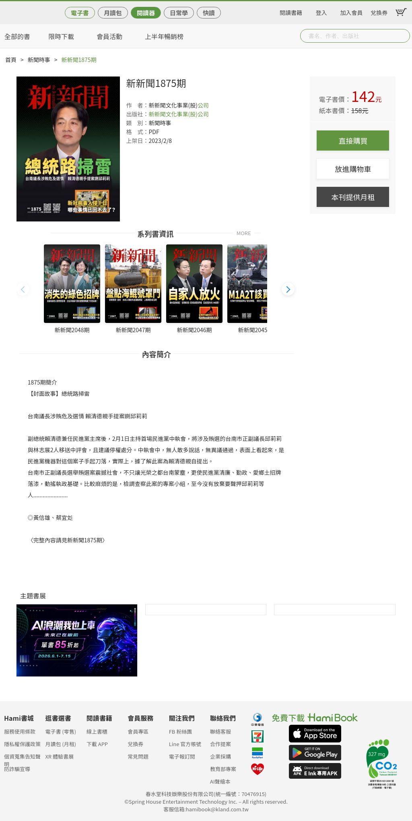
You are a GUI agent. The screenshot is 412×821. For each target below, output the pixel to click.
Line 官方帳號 (185, 744)
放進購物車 (353, 168)
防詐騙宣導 (17, 769)
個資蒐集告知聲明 (22, 759)
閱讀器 (146, 12)
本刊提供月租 (353, 197)
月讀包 (113, 12)
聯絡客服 (220, 731)
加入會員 (351, 11)
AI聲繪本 (220, 781)
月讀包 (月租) (60, 744)
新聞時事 (39, 60)
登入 (321, 11)
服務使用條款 (19, 731)
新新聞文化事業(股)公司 (178, 114)
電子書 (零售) (60, 731)
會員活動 (109, 36)
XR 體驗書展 (59, 756)
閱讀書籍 (291, 11)
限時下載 (61, 36)
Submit (403, 35)
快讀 (209, 12)
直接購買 (352, 140)
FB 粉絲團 (180, 731)
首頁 (10, 60)
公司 (203, 105)
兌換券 (379, 11)
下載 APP (97, 744)
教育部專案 (223, 769)
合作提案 (220, 744)
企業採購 (220, 756)
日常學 (179, 12)
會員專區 (138, 731)
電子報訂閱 (182, 756)
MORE (244, 232)
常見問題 (138, 756)
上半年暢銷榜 (164, 36)
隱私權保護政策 (22, 744)
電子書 (80, 12)
